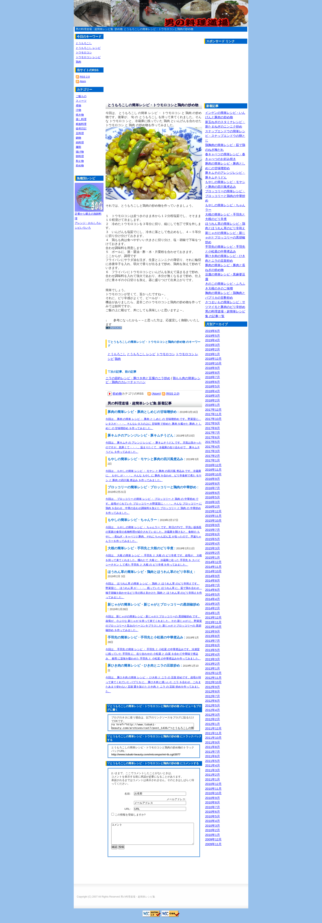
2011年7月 (212, 751)
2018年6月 (212, 382)
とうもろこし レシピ (141, 354)
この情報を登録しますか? (128, 815)
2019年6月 (212, 331)
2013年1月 (212, 668)
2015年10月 (213, 520)
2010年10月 (213, 793)
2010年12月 (213, 784)
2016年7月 (212, 488)
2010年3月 (212, 825)
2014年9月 (212, 576)
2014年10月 (213, 571)
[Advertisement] (238, 74)
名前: (127, 794)
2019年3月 (212, 345)
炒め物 (119, 29)
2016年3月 (212, 502)
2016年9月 (212, 479)
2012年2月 (212, 719)
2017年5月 (212, 442)
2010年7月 (212, 807)
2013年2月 (212, 663)
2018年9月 (212, 368)
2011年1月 (212, 779)
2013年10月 (213, 626)
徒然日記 (81, 128)
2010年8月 (212, 802)
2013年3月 (212, 659)
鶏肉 (118, 359)
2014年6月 (212, 589)
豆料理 (80, 133)
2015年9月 (212, 525)
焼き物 (80, 114)
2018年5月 (212, 386)
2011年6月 (212, 756)
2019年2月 (212, 349)
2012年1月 (212, 724)
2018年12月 (213, 358)
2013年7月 (212, 640)
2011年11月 (213, 733)
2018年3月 (212, 395)
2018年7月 (212, 377)
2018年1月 (212, 405)
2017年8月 (212, 428)
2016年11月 (213, 469)
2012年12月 (213, 673)
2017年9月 (212, 423)
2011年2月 (212, 774)
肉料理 (80, 142)
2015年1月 (212, 557)
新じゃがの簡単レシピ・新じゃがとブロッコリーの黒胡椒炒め (225, 237)
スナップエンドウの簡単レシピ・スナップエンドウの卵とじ (225, 135)
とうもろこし (117, 354)
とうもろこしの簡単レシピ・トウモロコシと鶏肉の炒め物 (158, 29)
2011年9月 (212, 742)
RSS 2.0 (85, 76)
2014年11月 (213, 566)
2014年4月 (212, 599)
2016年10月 (213, 474)
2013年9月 (212, 631)
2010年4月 (212, 821)
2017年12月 (213, 409)
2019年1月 (212, 354)
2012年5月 (212, 705)
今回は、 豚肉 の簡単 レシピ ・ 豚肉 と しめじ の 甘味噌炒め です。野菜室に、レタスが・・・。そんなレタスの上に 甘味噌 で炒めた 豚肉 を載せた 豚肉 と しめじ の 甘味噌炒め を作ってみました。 (153, 423)
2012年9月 (212, 687)
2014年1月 (212, 613)
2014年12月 (213, 562)
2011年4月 (212, 765)
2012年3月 (212, 714)
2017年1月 (212, 460)
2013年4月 (212, 654)
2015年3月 (212, 548)
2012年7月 (212, 696)
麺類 (78, 147)
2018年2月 (212, 400)
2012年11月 (213, 677)
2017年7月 (212, 432)
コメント (152, 837)
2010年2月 (212, 830)
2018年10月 (213, 363)
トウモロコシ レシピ (88, 57)
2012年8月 (212, 691)
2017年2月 (212, 455)
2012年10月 (213, 682)
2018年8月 (212, 372)
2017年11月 (213, 414)
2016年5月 (212, 497)
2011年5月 (212, 761)
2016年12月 (213, 465)
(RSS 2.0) (172, 393)
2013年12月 (213, 617)
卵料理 (80, 156)
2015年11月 (213, 515)
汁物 (78, 110)
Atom (83, 81)
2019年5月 (212, 335)
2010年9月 (212, 798)
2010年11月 (213, 788)
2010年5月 (212, 816)
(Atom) (156, 393)
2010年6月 (212, 811)
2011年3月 (212, 770)
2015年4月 (212, 543)
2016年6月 (212, 492)
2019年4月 (212, 340)
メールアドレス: (177, 800)
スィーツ (81, 100)
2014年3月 (212, 603)
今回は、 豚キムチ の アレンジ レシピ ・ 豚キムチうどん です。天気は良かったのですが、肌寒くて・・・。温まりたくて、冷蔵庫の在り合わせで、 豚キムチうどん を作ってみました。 (153, 447)
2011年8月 (212, 747)
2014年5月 (212, 594)
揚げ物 (80, 151)
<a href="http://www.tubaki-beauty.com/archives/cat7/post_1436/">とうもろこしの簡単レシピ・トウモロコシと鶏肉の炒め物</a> (152, 727)
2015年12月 (213, 511)
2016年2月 (212, 506)
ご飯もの (81, 96)
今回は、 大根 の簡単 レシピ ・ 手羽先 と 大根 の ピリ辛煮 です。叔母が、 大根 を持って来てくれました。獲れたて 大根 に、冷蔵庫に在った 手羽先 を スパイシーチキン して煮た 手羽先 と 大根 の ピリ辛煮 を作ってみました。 (154, 560)
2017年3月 (212, 451)
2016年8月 (212, 483)
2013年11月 (213, 622)
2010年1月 (212, 835)
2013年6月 (212, 645)
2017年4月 (212, 446)
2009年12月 (213, 839)
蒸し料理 (81, 119)
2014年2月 (212, 608)
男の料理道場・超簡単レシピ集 (94, 29)
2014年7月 (212, 585)
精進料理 (81, 124)
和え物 (80, 160)
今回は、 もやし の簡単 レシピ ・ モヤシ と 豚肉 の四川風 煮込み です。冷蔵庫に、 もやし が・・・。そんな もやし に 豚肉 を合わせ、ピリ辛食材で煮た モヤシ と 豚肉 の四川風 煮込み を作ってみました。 (153, 475)
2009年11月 (213, 844)
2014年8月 (212, 580)
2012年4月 (212, 710)
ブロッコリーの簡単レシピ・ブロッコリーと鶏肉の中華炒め (225, 195)
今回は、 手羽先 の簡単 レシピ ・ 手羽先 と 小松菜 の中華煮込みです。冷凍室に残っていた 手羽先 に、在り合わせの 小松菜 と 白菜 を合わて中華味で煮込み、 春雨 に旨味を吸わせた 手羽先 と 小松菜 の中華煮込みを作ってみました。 (153, 654)
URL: (127, 810)
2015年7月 (212, 529)
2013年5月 (212, 650)
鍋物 (78, 137)
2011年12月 (213, 728)
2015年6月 (212, 534)
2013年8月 (212, 636)
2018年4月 (212, 391)
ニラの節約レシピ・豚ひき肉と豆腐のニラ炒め (138, 378)
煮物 (78, 105)
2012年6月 (212, 700)
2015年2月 (212, 552)
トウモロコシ (165, 354)
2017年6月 (212, 437)
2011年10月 (213, 737)
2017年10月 (213, 419)
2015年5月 (212, 539)
